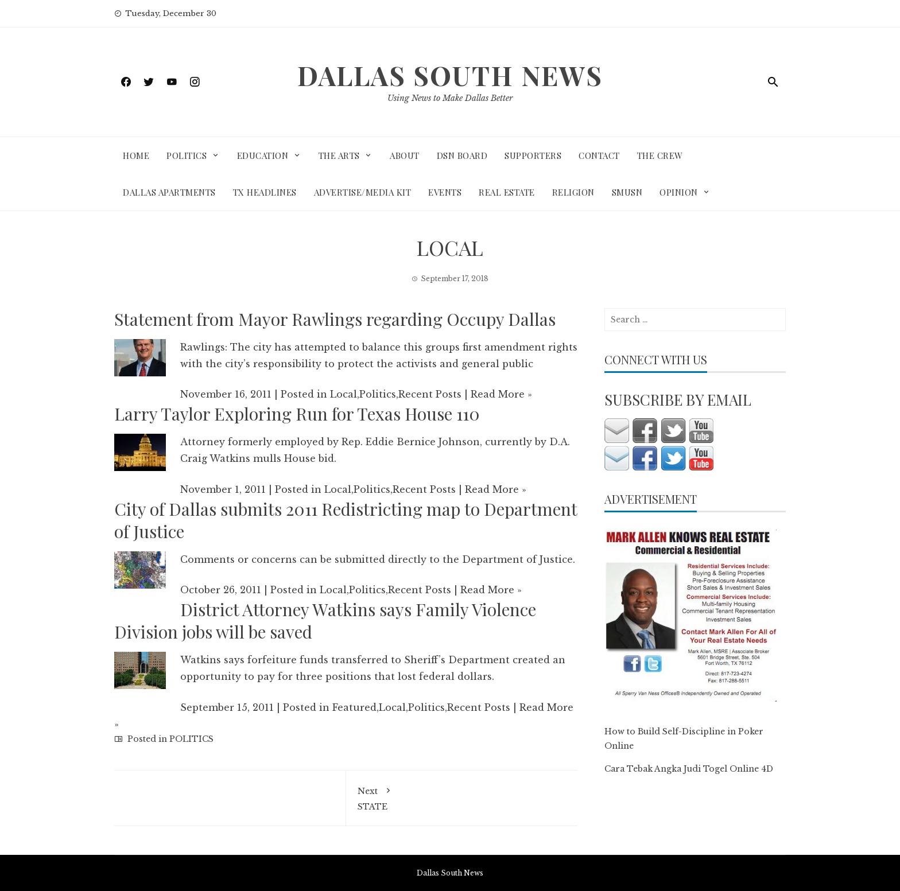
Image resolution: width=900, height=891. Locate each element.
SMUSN (627, 192)
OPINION (679, 192)
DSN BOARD (462, 155)
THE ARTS (339, 155)
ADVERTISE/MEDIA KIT (363, 192)
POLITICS (186, 155)
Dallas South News (450, 75)
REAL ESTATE (507, 192)
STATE (462, 797)
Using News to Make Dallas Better (450, 98)
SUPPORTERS (533, 155)
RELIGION (573, 192)
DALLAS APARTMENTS (169, 192)
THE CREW (660, 155)
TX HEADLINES (265, 192)
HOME (136, 155)
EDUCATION (263, 155)
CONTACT (599, 155)
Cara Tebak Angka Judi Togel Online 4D (688, 769)
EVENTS (444, 192)
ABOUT (405, 155)
